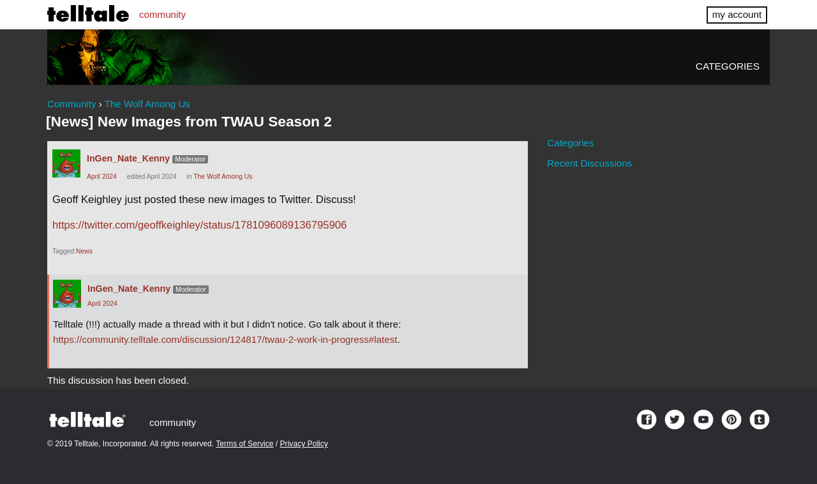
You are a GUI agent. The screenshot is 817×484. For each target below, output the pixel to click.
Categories (728, 66)
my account (736, 14)
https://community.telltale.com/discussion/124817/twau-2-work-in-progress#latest (225, 339)
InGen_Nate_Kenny (128, 158)
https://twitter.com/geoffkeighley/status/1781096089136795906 (199, 225)
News (84, 251)
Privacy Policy (304, 443)
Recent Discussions (589, 163)
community (162, 14)
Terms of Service (244, 443)
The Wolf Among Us (222, 176)
